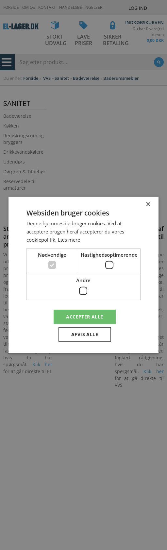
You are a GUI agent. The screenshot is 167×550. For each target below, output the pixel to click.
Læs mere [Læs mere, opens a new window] (69, 239)
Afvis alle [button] (84, 334)
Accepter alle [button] (84, 316)
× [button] (147, 204)
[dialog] (83, 275)
